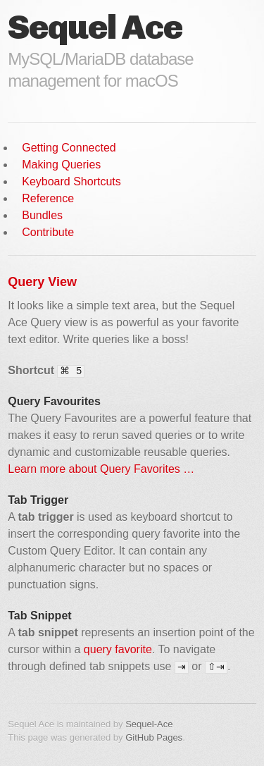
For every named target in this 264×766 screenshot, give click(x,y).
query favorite (118, 649)
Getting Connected (68, 148)
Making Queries (61, 165)
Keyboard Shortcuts (71, 181)
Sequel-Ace (148, 724)
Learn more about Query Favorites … (101, 469)
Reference (48, 198)
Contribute (48, 232)
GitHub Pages (153, 737)
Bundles (42, 215)
